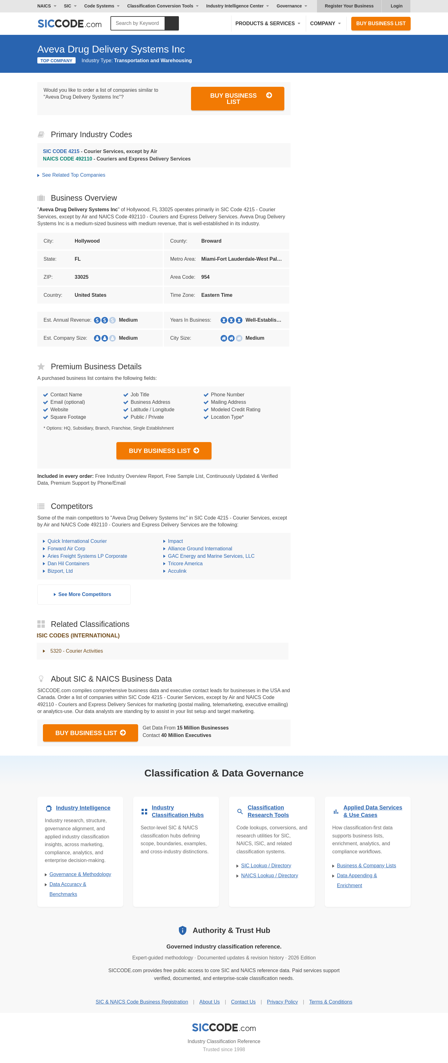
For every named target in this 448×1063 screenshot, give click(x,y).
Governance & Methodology (80, 874)
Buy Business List (381, 23)
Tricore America (185, 563)
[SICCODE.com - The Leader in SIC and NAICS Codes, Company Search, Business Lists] (76, 23)
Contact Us (243, 1002)
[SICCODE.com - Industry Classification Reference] (224, 1027)
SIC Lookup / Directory (266, 865)
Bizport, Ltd (60, 571)
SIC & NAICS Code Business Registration (142, 1002)
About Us (209, 1002)
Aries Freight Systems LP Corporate (87, 556)
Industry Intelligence (83, 808)
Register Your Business (349, 5)
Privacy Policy (282, 1002)
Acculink (177, 571)
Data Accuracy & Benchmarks (67, 889)
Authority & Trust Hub (231, 930)
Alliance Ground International (200, 548)
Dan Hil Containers (68, 563)
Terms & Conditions (330, 1002)
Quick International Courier (77, 541)
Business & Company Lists (366, 865)
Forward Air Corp (66, 548)
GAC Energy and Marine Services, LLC (211, 556)
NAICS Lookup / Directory (269, 875)
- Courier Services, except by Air (100, 151)
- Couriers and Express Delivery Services (117, 158)
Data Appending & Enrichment (357, 880)
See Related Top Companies (73, 175)
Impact (175, 541)
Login (397, 5)
